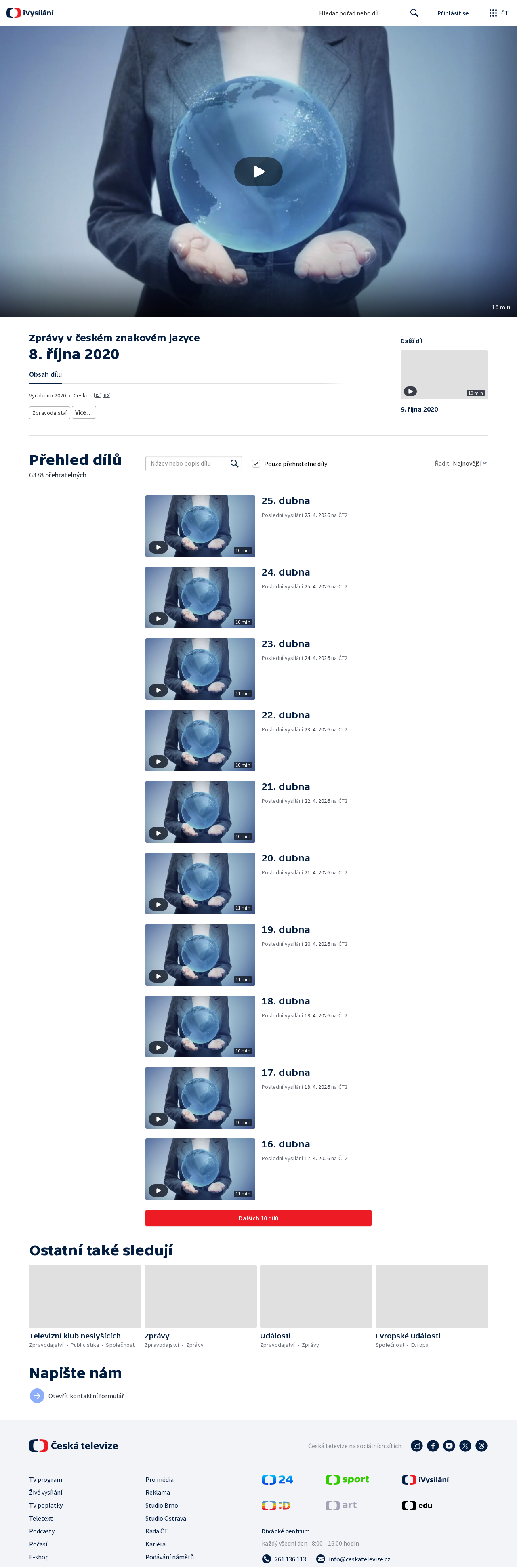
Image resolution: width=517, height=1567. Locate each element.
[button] (258, 171)
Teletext (41, 1518)
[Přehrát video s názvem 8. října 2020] (258, 171)
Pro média (159, 1479)
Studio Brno (161, 1505)
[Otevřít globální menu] (498, 13)
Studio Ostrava (165, 1518)
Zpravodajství (49, 411)
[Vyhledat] (235, 464)
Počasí (38, 1544)
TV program (45, 1479)
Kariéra (155, 1544)
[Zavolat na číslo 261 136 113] (284, 1559)
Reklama (157, 1492)
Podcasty (42, 1531)
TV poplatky (46, 1505)
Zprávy (82, 411)
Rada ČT (156, 1531)
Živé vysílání (45, 1492)
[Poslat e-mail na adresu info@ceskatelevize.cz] (353, 1559)
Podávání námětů (169, 1557)
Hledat (412, 16)
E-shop (39, 1557)
